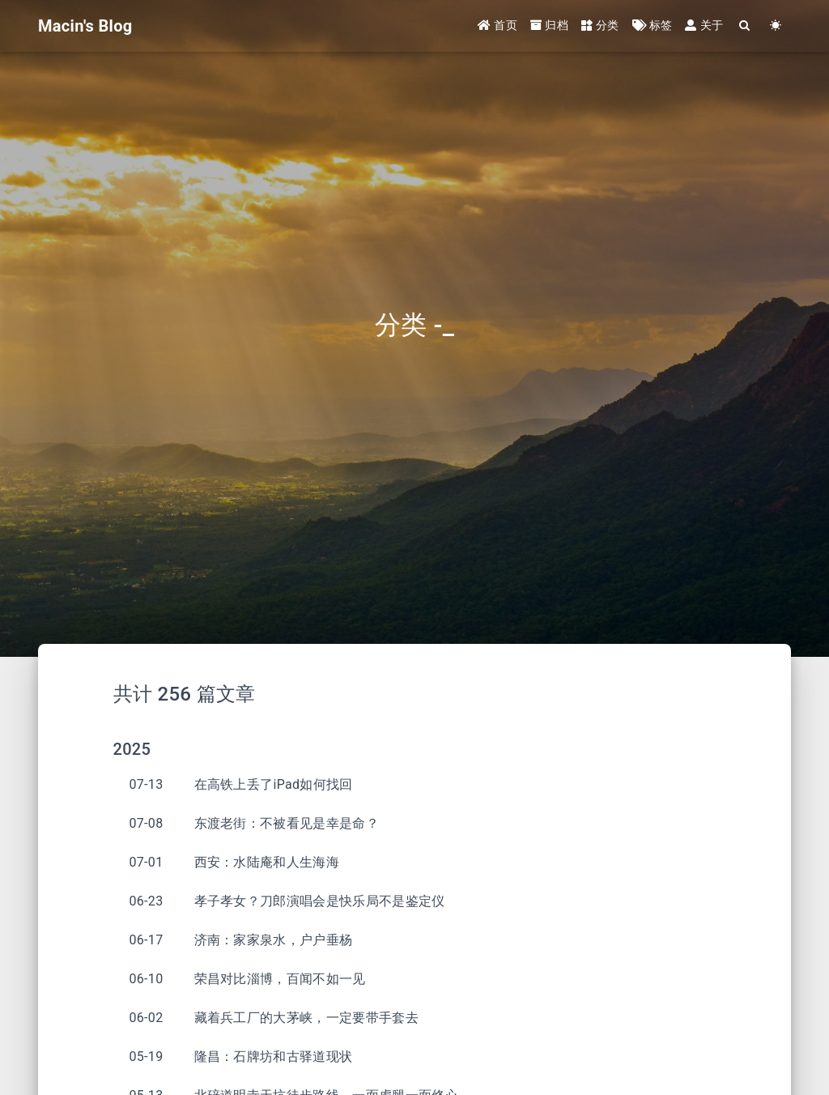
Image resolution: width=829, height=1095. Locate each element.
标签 (652, 25)
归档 (549, 25)
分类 (600, 25)
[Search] (744, 26)
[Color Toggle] (775, 26)
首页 (497, 25)
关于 (704, 25)
